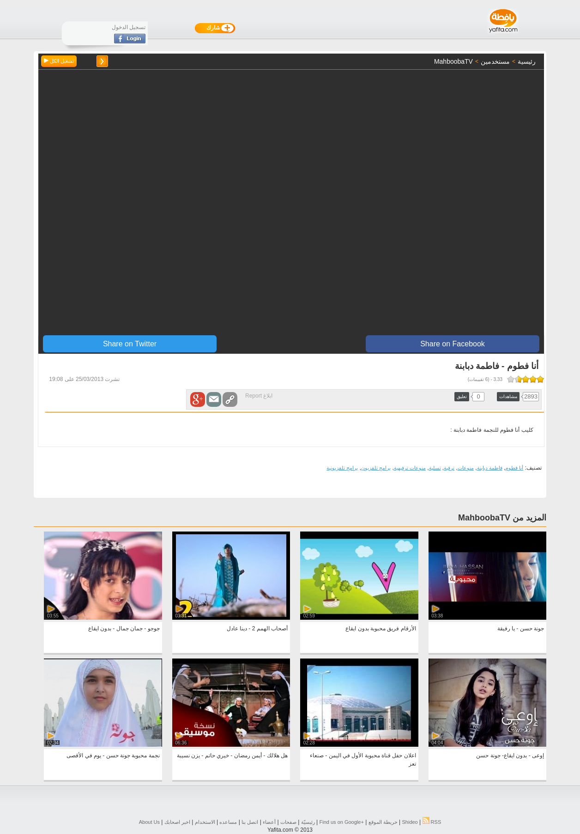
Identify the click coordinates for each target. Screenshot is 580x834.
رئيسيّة (308, 822)
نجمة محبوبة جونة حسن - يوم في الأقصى (112, 755)
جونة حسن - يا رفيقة (520, 628)
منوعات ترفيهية (410, 468)
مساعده (228, 822)
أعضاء (269, 822)
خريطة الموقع (383, 822)
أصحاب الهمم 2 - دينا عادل (257, 628)
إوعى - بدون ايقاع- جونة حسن (510, 755)
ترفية (449, 468)
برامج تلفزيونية (342, 468)
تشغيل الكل (59, 61)
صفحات (288, 822)
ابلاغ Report (258, 396)
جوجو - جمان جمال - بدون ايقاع (124, 628)
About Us (149, 822)
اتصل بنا (250, 822)
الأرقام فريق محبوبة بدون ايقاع (380, 628)
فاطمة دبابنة (489, 468)
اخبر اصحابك (177, 822)
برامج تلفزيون (376, 468)
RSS (432, 822)
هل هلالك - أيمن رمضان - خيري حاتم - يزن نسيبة (232, 755)
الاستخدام (205, 822)
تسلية (435, 468)
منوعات (466, 468)
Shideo (409, 822)
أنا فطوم (514, 468)
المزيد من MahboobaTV (502, 517)
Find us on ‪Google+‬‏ (342, 822)
